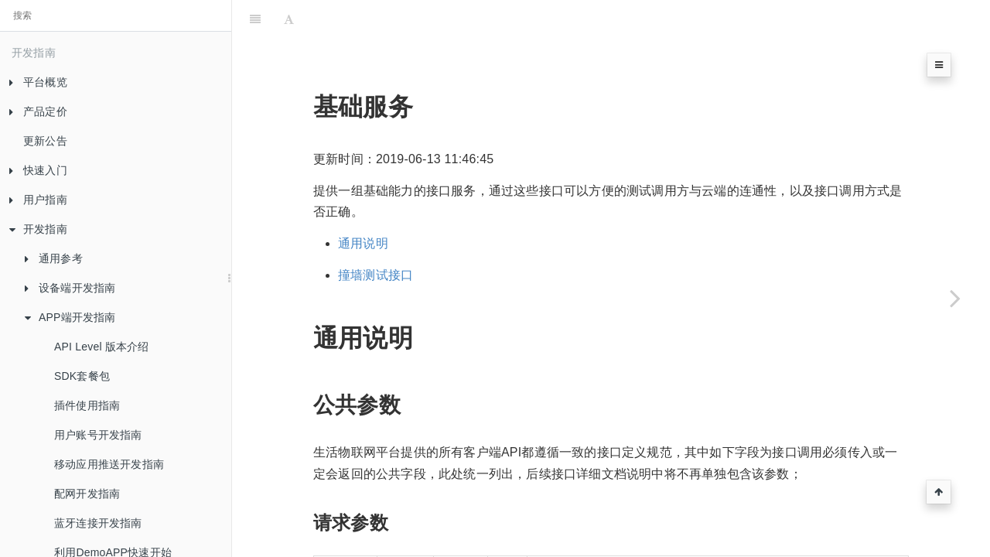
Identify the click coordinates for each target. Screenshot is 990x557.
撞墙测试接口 (375, 275)
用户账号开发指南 (98, 435)
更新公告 (45, 141)
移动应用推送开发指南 (109, 464)
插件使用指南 (87, 405)
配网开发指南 (87, 493)
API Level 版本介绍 (101, 346)
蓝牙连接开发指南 (98, 523)
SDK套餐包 (82, 376)
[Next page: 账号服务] (955, 298)
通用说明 (363, 243)
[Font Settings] (289, 19)
